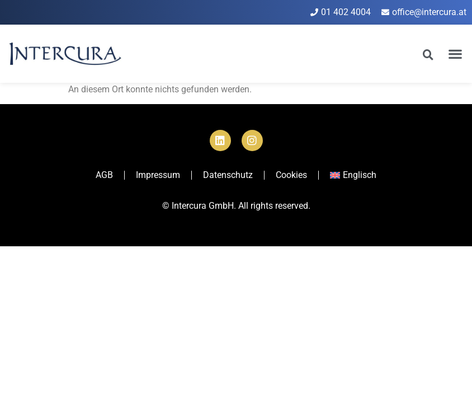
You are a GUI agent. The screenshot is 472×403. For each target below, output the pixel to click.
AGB (104, 175)
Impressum (158, 175)
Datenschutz (228, 175)
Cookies (291, 175)
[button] (455, 53)
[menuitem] (353, 175)
